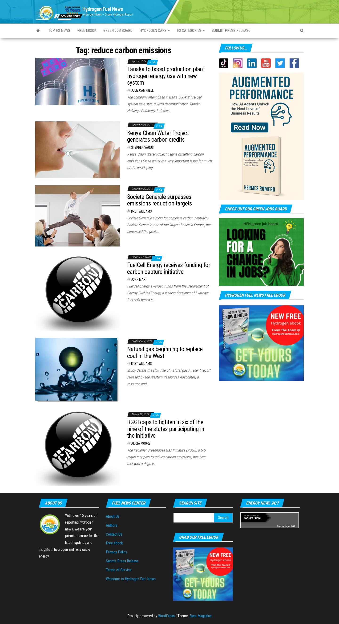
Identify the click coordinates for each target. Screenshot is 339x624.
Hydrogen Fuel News (102, 9)
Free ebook (86, 30)
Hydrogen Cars (155, 30)
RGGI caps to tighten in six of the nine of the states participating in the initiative (165, 429)
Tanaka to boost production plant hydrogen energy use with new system (166, 76)
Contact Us (114, 534)
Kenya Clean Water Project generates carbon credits (158, 136)
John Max (138, 279)
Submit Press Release (122, 561)
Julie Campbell (142, 90)
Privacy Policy (116, 552)
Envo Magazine (201, 616)
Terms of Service (119, 570)
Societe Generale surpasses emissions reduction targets (159, 200)
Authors (111, 525)
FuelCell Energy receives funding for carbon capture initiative (168, 268)
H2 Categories (191, 30)
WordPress (166, 616)
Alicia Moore (140, 443)
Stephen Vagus (142, 147)
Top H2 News (59, 30)
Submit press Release (231, 30)
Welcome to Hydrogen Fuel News (131, 579)
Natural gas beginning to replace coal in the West (164, 352)
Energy (280, 526)
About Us (112, 516)
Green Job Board (118, 30)
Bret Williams (141, 211)
